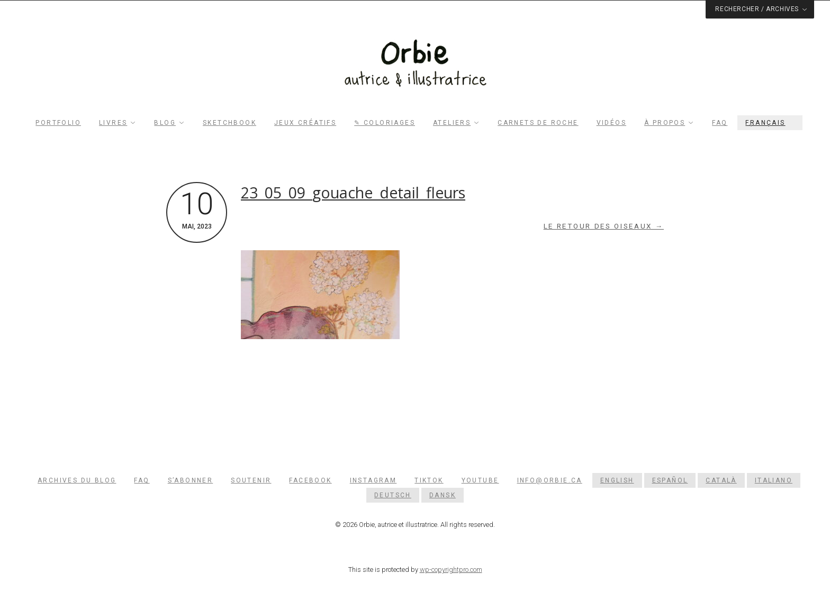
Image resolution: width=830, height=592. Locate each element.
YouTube (480, 480)
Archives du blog (77, 480)
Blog (165, 122)
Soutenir (251, 480)
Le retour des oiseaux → (604, 226)
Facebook (310, 480)
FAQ (719, 122)
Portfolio (58, 122)
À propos (664, 122)
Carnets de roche (538, 122)
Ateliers (452, 122)
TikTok (428, 480)
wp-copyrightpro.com (451, 569)
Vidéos (611, 122)
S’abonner (190, 480)
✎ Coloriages (384, 122)
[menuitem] (769, 122)
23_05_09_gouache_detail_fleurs (353, 193)
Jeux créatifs (305, 122)
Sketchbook (229, 122)
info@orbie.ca (549, 480)
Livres (113, 122)
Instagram (373, 480)
